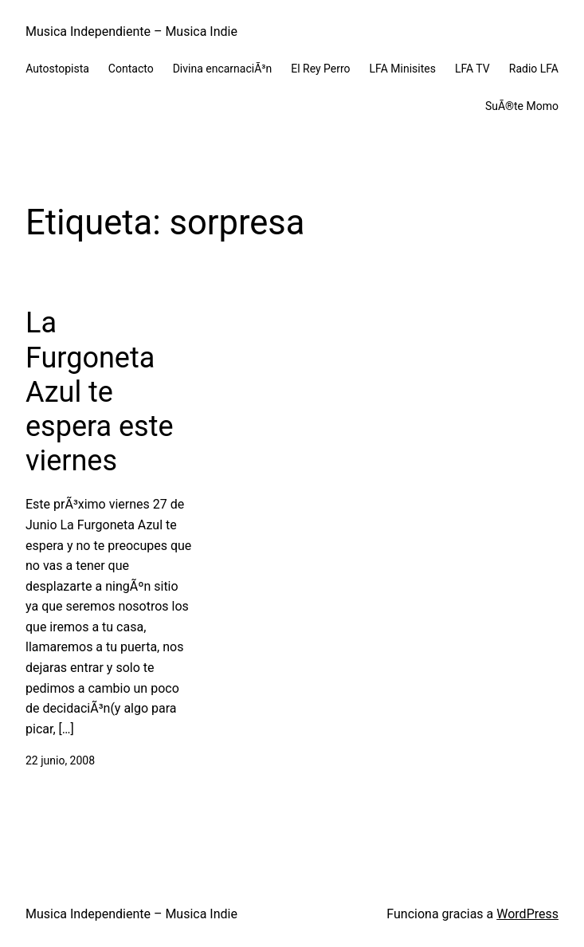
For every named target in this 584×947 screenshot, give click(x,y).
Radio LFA (534, 68)
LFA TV (472, 68)
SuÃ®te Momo (522, 106)
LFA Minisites (403, 68)
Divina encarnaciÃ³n (222, 68)
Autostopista (57, 68)
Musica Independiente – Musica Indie (131, 31)
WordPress (527, 913)
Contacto (131, 68)
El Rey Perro (320, 68)
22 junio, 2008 (60, 760)
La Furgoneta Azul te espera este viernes (99, 391)
